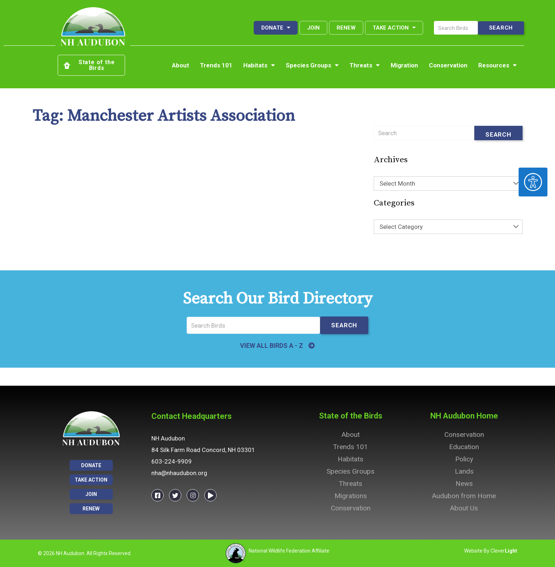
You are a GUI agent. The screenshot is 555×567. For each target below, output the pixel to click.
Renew (346, 28)
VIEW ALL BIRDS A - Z (271, 345)
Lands (464, 471)
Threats (365, 65)
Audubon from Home (464, 496)
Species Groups (312, 65)
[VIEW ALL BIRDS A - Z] (311, 345)
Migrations (350, 496)
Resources (497, 65)
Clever (503, 551)
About (180, 65)
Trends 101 (216, 65)
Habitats (259, 65)
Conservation (448, 65)
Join (313, 28)
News (464, 483)
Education (464, 447)
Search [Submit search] (498, 134)
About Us (464, 508)
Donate (275, 28)
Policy (464, 459)
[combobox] (448, 183)
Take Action (394, 28)
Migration (404, 65)
